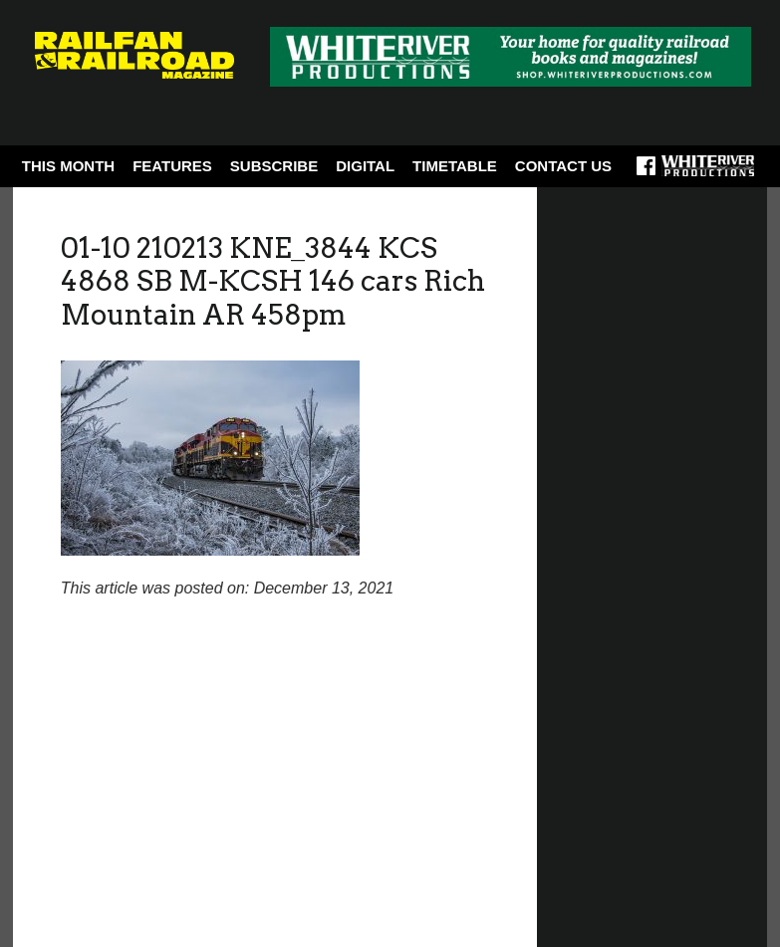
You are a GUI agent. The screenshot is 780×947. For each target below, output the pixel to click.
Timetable (454, 165)
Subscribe (274, 165)
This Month (68, 165)
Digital (365, 165)
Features (172, 165)
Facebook (646, 172)
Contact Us (563, 165)
